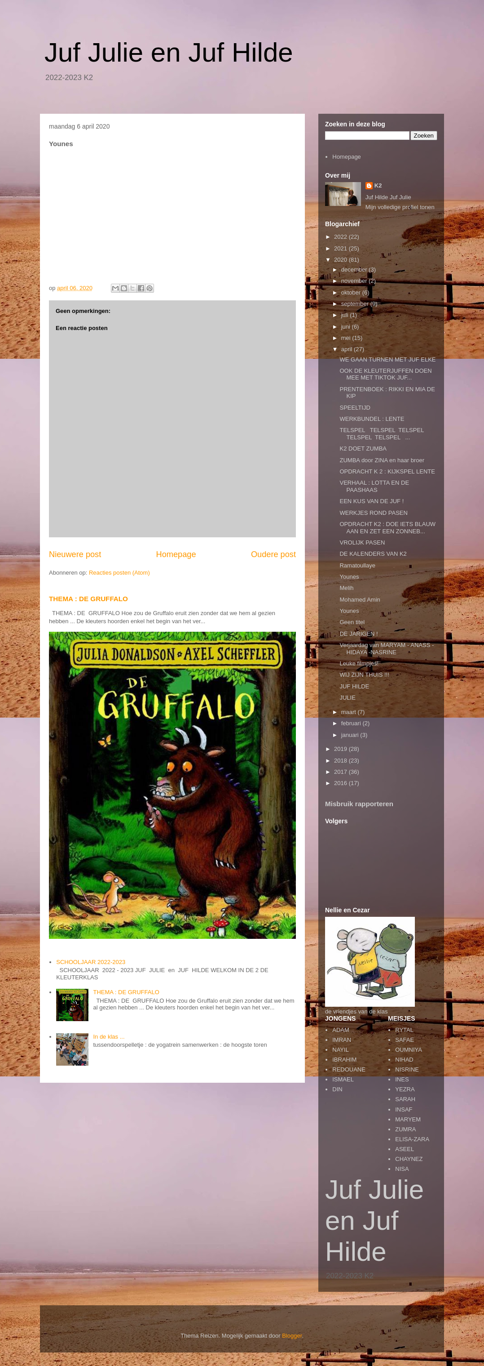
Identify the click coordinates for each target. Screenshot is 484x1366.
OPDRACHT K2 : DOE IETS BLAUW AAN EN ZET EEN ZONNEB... (387, 528)
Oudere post (273, 554)
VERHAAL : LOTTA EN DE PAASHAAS (374, 486)
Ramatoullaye (357, 565)
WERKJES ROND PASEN (373, 512)
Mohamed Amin (359, 599)
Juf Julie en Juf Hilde (168, 52)
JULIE (347, 697)
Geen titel (352, 622)
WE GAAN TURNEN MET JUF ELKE (387, 359)
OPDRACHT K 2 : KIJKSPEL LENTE (387, 471)
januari (351, 735)
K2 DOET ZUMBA (363, 448)
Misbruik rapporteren (359, 804)
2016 (341, 783)
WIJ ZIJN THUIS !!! (364, 674)
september (355, 303)
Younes (349, 576)
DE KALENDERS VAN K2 (372, 553)
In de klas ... (108, 1036)
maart (349, 712)
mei (346, 338)
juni (346, 326)
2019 (341, 748)
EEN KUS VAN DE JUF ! (371, 501)
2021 (341, 248)
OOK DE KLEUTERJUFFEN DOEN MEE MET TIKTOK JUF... (385, 374)
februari (352, 723)
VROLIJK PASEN (362, 542)
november (355, 280)
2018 (341, 760)
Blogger (292, 1335)
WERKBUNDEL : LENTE (371, 418)
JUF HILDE (354, 686)
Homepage (176, 554)
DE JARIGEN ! (358, 633)
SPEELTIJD (354, 407)
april (347, 349)
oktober (351, 292)
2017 (341, 771)
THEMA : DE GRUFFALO (88, 599)
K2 (378, 185)
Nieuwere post (75, 554)
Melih (346, 588)
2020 (341, 259)
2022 (341, 236)
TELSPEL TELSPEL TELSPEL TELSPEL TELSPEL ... (382, 434)
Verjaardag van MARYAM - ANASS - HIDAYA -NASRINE (386, 649)
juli (345, 315)
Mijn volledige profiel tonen (400, 207)
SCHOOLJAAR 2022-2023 (90, 962)
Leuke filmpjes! (358, 663)
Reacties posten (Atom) (119, 572)
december (355, 269)
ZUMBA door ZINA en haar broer (381, 460)
